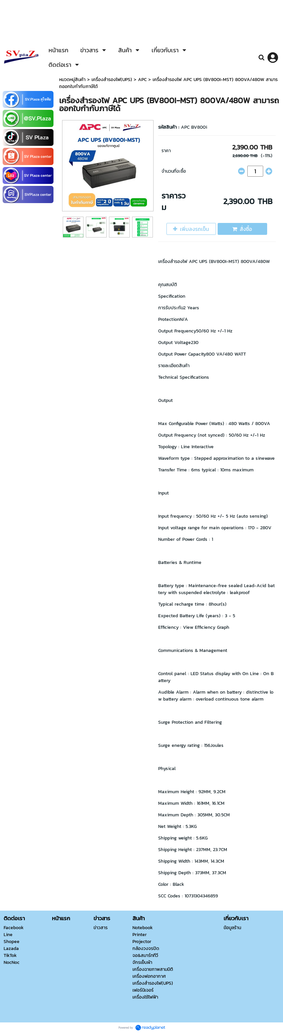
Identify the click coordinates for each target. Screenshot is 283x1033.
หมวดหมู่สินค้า (72, 79)
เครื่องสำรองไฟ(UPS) (111, 79)
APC (143, 79)
